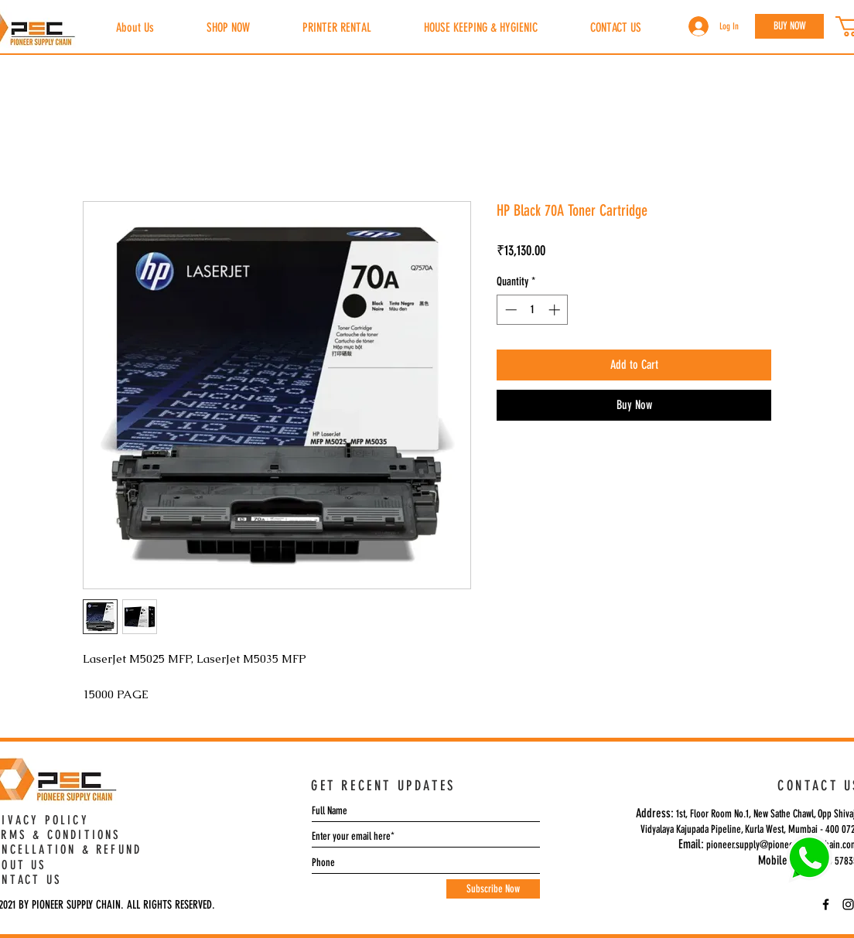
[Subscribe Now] (493, 889)
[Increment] (555, 309)
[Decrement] (509, 309)
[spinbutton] (532, 309)
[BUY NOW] (789, 26)
